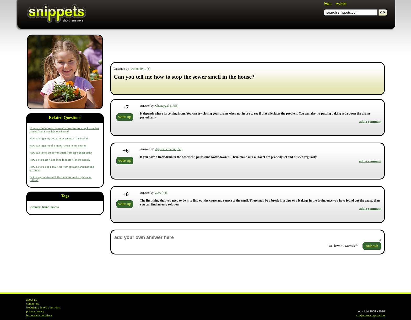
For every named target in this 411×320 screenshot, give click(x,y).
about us (31, 299)
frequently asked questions (43, 307)
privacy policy (35, 311)
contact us (32, 303)
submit (372, 246)
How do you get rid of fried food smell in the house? (60, 159)
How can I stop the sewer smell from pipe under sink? (61, 152)
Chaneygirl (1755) (166, 105)
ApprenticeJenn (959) (168, 149)
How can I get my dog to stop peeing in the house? (59, 138)
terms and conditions (39, 315)
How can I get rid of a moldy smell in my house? (58, 145)
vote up (124, 117)
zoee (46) (161, 192)
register (341, 3)
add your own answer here (247, 237)
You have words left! (343, 246)
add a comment (370, 121)
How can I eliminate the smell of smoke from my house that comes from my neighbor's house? (64, 130)
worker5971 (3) (140, 68)
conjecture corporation (370, 315)
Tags (65, 196)
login (327, 3)
